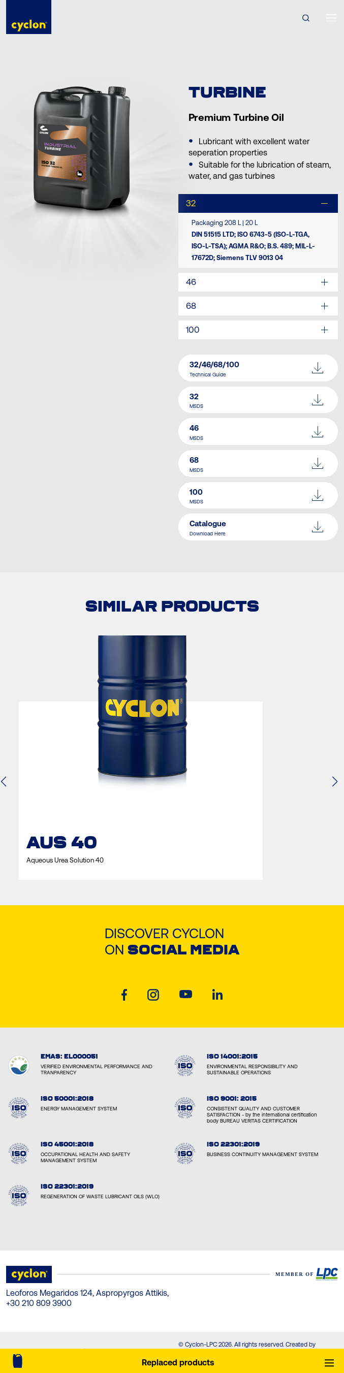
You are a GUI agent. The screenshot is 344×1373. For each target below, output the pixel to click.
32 (191, 203)
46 (191, 282)
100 (193, 330)
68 (191, 306)
